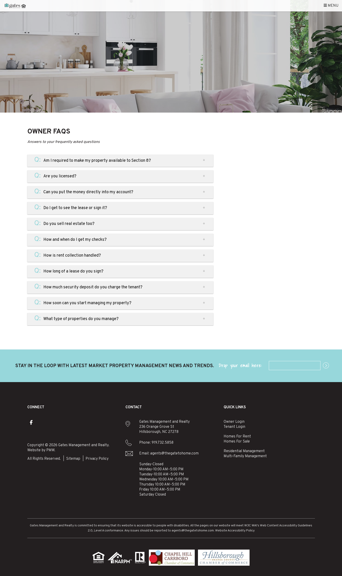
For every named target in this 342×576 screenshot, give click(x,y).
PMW (50, 450)
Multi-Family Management (245, 456)
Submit (323, 366)
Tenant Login (234, 427)
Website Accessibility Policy (235, 531)
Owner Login (234, 422)
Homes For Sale (237, 441)
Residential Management (244, 451)
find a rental (269, 143)
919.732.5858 (162, 442)
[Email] (294, 365)
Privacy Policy (97, 459)
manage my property (269, 131)
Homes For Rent (237, 436)
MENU (331, 5)
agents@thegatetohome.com (174, 453)
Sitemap (73, 459)
